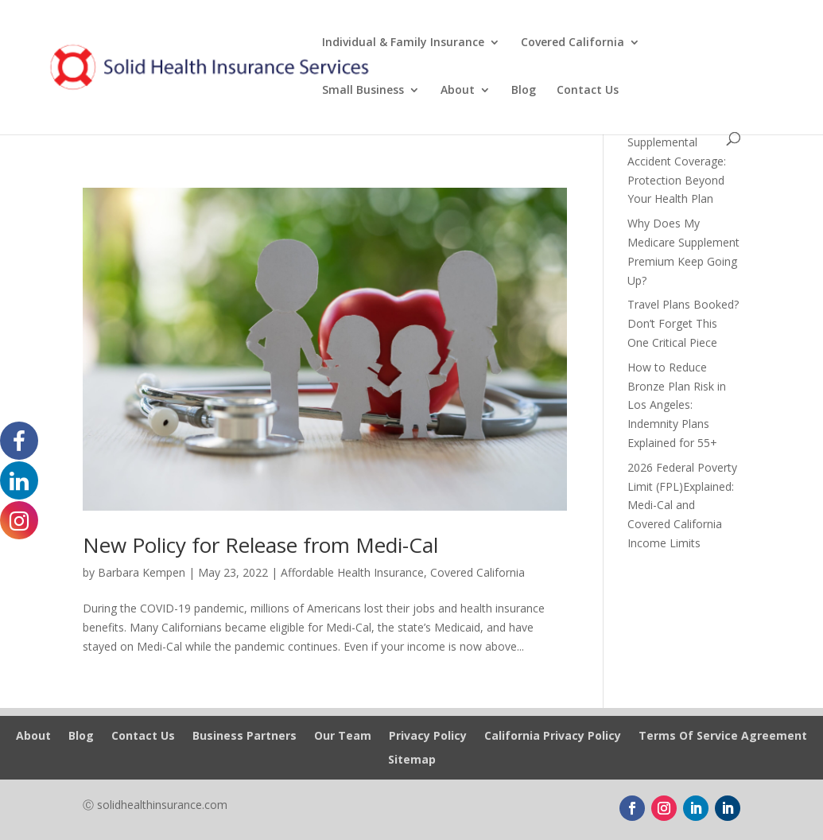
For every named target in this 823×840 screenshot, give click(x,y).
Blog (523, 90)
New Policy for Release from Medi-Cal (260, 545)
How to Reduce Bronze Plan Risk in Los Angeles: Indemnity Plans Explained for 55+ (676, 405)
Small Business (363, 90)
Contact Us (588, 90)
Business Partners (244, 736)
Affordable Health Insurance (352, 572)
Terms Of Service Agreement (723, 736)
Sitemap (412, 760)
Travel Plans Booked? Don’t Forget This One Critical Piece (683, 323)
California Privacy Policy (552, 736)
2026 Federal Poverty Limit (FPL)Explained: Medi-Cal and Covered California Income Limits (682, 505)
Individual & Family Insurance (403, 43)
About (458, 90)
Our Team (342, 736)
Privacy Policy (428, 736)
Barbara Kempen (141, 572)
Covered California (572, 43)
